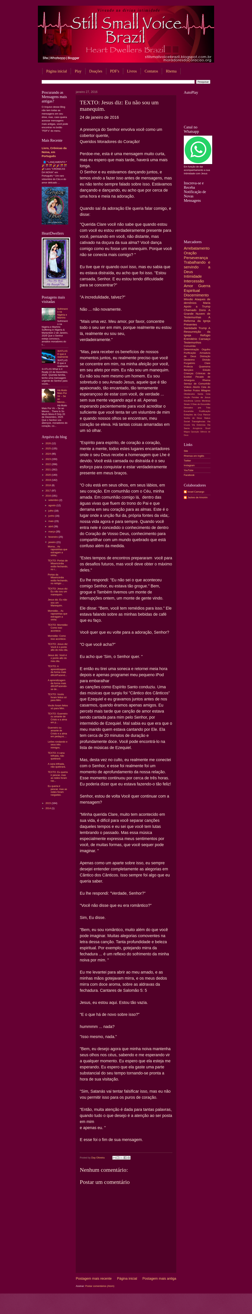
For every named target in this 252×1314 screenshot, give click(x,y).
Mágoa (187, 432)
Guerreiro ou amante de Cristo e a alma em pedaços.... (57, 732)
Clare (207, 363)
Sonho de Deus (193, 418)
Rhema (171, 71)
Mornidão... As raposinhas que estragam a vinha (57, 615)
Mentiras (206, 401)
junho (51, 515)
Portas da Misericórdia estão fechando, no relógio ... (58, 579)
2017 (48, 490)
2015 (48, 803)
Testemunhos (192, 342)
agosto (52, 505)
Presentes (190, 324)
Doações (95, 71)
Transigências (198, 421)
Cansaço (204, 338)
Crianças (188, 373)
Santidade (190, 328)
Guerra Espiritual (197, 288)
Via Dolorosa (198, 425)
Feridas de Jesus (201, 397)
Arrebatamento (197, 248)
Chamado (190, 310)
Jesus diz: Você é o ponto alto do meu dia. (57, 658)
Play (78, 71)
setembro (53, 500)
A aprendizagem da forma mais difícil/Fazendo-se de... (57, 684)
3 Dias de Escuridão (200, 404)
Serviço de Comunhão (197, 383)
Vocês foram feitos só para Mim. (58, 707)
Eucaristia (188, 411)
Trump (203, 328)
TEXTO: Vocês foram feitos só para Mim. (57, 697)
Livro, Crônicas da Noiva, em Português (54, 152)
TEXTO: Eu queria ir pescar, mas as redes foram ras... (58, 776)
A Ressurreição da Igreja (197, 331)
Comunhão (190, 346)
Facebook (189, 475)
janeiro (52, 542)
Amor (188, 286)
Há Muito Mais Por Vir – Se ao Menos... (62, 396)
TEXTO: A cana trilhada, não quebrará (56, 755)
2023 (48, 459)
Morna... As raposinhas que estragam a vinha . (57, 551)
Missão (188, 299)
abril (51, 526)
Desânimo (189, 359)
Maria (206, 302)
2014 (48, 808)
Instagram (189, 465)
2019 (48, 480)
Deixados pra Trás (197, 407)
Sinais (187, 404)
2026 (48, 443)
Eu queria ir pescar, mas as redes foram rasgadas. (57, 790)
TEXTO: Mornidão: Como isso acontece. (58, 627)
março (52, 531)
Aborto (196, 387)
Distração (205, 356)
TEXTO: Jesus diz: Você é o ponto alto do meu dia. (58, 647)
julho (51, 510)
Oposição (195, 432)
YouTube (188, 470)
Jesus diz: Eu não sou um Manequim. (57, 602)
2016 (48, 495)
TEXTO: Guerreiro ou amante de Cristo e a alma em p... (57, 718)
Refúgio (205, 335)
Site (186, 451)
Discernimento (196, 295)
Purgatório (189, 363)
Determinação (191, 349)
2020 (48, 474)
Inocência (188, 401)
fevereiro (53, 536)
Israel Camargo (196, 491)
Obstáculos (189, 394)
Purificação (190, 352)
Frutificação (204, 411)
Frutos (196, 390)
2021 (48, 469)
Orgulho (206, 349)
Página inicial (56, 71)
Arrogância (197, 428)
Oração (190, 253)
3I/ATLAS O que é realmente (62, 354)
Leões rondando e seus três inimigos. (57, 744)
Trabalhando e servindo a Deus (197, 267)
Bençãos (188, 370)
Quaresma (204, 366)
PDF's (114, 71)
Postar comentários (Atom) (99, 1286)
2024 (48, 453)
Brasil (207, 428)
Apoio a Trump (197, 306)
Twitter (187, 460)
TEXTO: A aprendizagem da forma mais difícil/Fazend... (57, 670)
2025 (48, 448)
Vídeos (187, 387)
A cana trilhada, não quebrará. (57, 765)
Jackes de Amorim (197, 497)
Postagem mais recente (94, 1278)
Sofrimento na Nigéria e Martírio (62, 313)
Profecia (188, 366)
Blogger (156, 1306)
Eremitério (190, 338)
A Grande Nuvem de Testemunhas (197, 313)
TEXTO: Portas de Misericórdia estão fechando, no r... (58, 565)
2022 (48, 464)
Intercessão (194, 281)
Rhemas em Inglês (194, 455)
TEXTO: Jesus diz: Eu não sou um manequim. (58, 591)
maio (51, 521)
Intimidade (193, 276)
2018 (48, 485)
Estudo (206, 370)
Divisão (206, 359)
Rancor (206, 414)
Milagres (205, 390)
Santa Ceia (203, 394)
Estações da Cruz (193, 414)
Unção (187, 397)
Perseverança (196, 257)
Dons (202, 310)
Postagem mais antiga (159, 1278)
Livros (132, 71)
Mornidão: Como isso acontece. (57, 637)
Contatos (151, 71)
